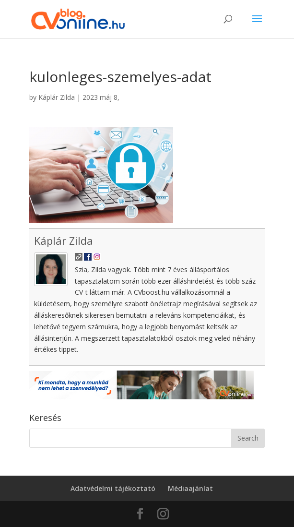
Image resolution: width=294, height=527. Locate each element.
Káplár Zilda (56, 97)
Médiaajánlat (190, 488)
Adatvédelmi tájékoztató (113, 488)
